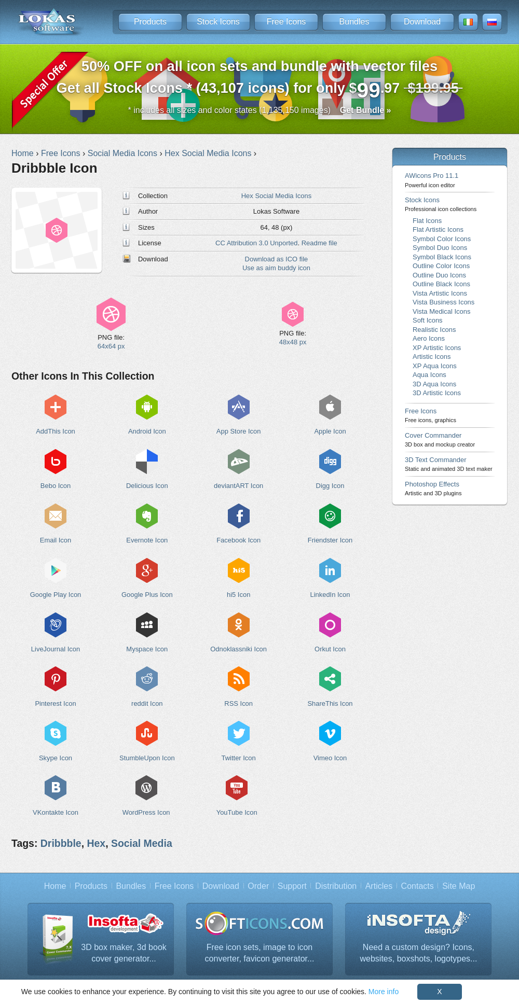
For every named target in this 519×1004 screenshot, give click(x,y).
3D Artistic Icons (437, 393)
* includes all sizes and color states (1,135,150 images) (259, 110)
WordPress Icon (146, 812)
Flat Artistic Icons (438, 229)
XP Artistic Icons (437, 348)
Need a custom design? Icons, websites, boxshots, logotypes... (418, 953)
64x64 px (111, 346)
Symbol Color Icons (442, 239)
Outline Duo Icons (439, 275)
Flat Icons (427, 221)
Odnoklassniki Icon (238, 649)
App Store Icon (238, 431)
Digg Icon (330, 486)
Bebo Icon (55, 486)
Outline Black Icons (441, 284)
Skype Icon (55, 758)
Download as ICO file (276, 259)
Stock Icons (218, 21)
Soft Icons (428, 320)
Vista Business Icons (443, 302)
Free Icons (286, 21)
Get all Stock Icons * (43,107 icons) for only (260, 80)
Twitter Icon (239, 758)
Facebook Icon (238, 540)
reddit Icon (146, 703)
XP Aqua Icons (435, 366)
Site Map (458, 886)
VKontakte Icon (55, 812)
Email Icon (55, 540)
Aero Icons (429, 338)
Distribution (336, 886)
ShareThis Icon (329, 703)
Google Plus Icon (147, 594)
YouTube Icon (236, 812)
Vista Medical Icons (441, 311)
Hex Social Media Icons (276, 196)
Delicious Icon (147, 486)
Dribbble (60, 843)
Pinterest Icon (55, 703)
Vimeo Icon (330, 758)
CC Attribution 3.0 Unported (256, 243)
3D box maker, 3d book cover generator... (124, 953)
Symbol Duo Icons (440, 248)
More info (383, 991)
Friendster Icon (330, 540)
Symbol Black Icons (442, 257)
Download (422, 21)
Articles (378, 886)
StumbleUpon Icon (147, 758)
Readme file (319, 243)
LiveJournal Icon (55, 649)
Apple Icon (330, 431)
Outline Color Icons (441, 266)
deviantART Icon (238, 486)
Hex (96, 843)
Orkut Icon (330, 649)
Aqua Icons (429, 375)
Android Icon (147, 431)
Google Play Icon (55, 594)
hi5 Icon (238, 594)
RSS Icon (238, 703)
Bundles (354, 21)
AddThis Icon (55, 431)
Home (55, 886)
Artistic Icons (431, 356)
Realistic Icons (434, 329)
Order (258, 886)
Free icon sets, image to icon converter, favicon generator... (260, 953)
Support (292, 886)
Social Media (141, 843)
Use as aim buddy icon (276, 268)
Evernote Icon (147, 540)
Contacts (417, 886)
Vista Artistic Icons (440, 293)
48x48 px (293, 342)
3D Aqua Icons (434, 384)
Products (150, 21)
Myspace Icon (147, 649)
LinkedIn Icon (330, 594)
